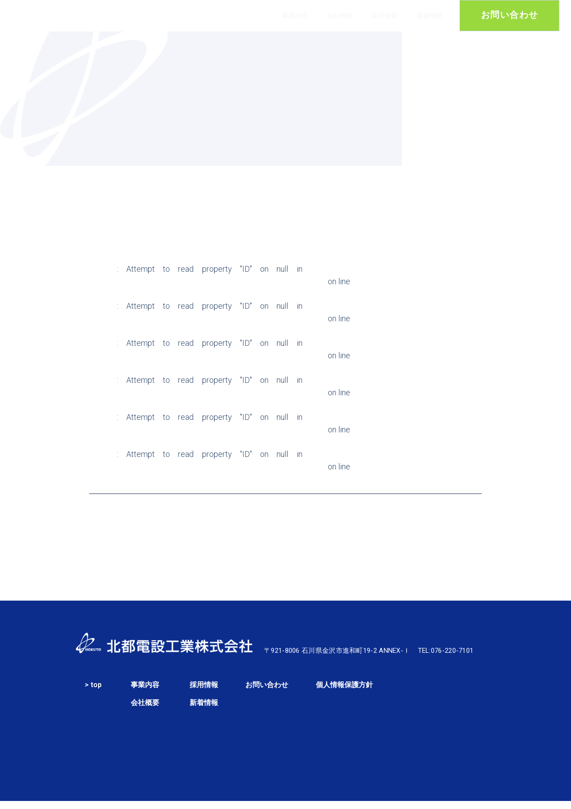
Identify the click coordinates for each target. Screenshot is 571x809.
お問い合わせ (266, 691)
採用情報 (384, 15)
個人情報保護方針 (344, 691)
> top (93, 691)
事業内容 (295, 15)
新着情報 (430, 15)
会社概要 (339, 15)
